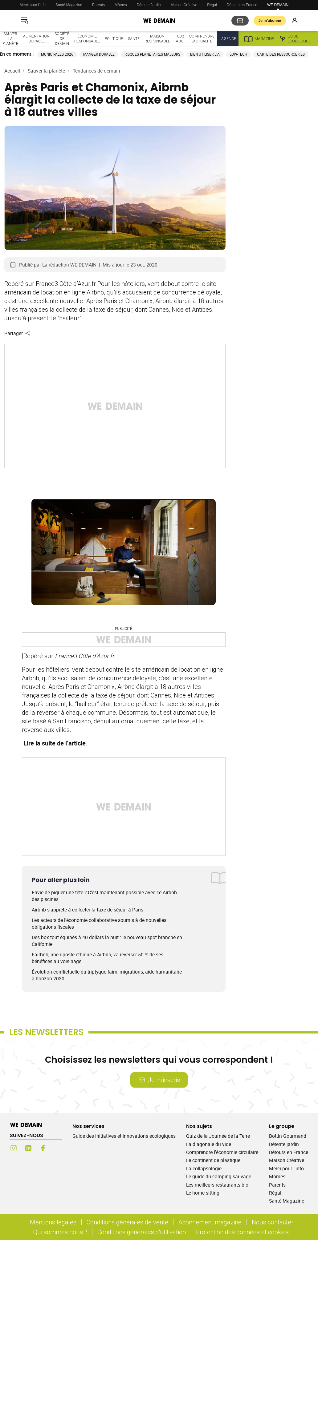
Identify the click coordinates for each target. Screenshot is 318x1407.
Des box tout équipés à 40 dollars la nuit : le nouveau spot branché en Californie (107, 940)
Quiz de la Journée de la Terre (218, 1135)
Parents (98, 5)
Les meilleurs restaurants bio (217, 1184)
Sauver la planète (10, 38)
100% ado (179, 38)
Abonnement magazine (210, 1222)
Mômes (121, 5)
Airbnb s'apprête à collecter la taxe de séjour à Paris (87, 909)
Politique (114, 38)
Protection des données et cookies (243, 1232)
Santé (134, 38)
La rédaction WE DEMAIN (70, 264)
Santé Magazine (68, 5)
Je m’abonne (270, 20)
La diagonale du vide (208, 1144)
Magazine (258, 39)
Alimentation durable (36, 38)
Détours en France (242, 5)
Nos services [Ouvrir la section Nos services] (88, 1126)
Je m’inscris (159, 1080)
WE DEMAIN (277, 5)
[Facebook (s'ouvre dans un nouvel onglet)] (43, 1148)
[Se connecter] (294, 20)
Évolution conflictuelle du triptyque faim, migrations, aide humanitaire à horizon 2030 (107, 975)
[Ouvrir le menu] (25, 21)
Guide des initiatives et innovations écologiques (124, 1135)
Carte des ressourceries (281, 54)
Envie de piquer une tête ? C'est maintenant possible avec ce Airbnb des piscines (104, 896)
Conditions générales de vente (127, 1222)
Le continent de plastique (213, 1160)
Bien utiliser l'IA (205, 54)
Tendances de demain (96, 70)
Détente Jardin (149, 5)
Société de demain (62, 38)
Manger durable (99, 54)
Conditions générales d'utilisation (141, 1232)
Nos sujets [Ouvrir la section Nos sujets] (199, 1126)
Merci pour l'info (33, 5)
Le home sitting (202, 1192)
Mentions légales (53, 1222)
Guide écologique (295, 39)
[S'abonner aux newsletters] (240, 21)
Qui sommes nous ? (60, 1232)
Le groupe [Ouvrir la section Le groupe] (281, 1126)
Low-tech (238, 54)
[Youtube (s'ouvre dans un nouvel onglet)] (58, 1148)
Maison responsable (157, 38)
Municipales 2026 (57, 54)
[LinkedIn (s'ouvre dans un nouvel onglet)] (28, 1148)
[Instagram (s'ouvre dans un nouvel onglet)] (13, 1148)
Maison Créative (184, 5)
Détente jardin (284, 1144)
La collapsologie (204, 1168)
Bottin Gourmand (287, 1135)
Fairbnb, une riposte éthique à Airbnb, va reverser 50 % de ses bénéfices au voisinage (97, 958)
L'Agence (227, 38)
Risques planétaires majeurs (152, 54)
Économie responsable (87, 38)
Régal (212, 5)
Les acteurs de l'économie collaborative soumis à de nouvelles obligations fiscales (99, 923)
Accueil (12, 70)
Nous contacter (272, 1222)
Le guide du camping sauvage (218, 1176)
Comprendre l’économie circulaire (222, 1152)
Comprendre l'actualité (201, 38)
